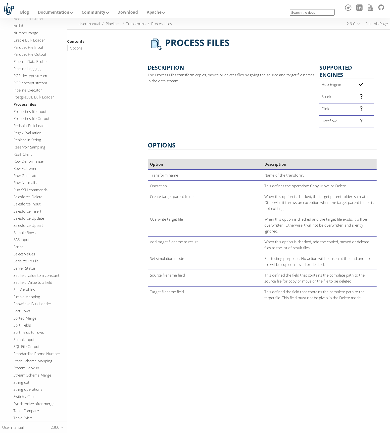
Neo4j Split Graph (28, 18)
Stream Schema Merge (32, 375)
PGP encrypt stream (30, 83)
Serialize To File (26, 261)
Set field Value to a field (32, 282)
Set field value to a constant (36, 275)
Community (93, 12)
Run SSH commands (30, 189)
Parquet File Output (29, 54)
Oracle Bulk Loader (29, 40)
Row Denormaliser (28, 161)
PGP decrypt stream (30, 75)
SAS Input (21, 239)
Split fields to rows (28, 332)
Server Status (24, 268)
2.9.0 (351, 23)
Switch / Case (24, 396)
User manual (89, 23)
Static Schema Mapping (32, 361)
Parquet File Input (28, 47)
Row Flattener (25, 168)
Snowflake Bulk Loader (32, 303)
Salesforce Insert (27, 211)
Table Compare (26, 410)
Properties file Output (31, 118)
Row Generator (26, 175)
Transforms (136, 23)
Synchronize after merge (33, 403)
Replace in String (27, 140)
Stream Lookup (26, 368)
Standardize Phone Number (36, 353)
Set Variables (24, 289)
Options (76, 48)
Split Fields (22, 325)
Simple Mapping (26, 296)
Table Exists (23, 418)
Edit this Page (376, 23)
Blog (24, 12)
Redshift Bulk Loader (30, 125)
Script (18, 246)
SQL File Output (26, 346)
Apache (154, 12)
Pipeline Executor (27, 90)
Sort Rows (21, 311)
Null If (18, 26)
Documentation (53, 12)
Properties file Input (30, 111)
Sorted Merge (24, 318)
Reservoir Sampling (29, 147)
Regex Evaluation (27, 133)
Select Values (24, 254)
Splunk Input (24, 339)
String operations (27, 389)
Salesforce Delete (27, 196)
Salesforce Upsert (28, 225)
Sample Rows (24, 232)
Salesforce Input (27, 204)
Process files (24, 104)
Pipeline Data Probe (30, 61)
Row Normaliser (26, 182)
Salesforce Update (28, 218)
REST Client (22, 154)
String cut (21, 382)
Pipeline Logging (27, 68)
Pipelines (113, 23)
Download (127, 12)
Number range (25, 33)
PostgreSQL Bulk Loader (33, 97)
